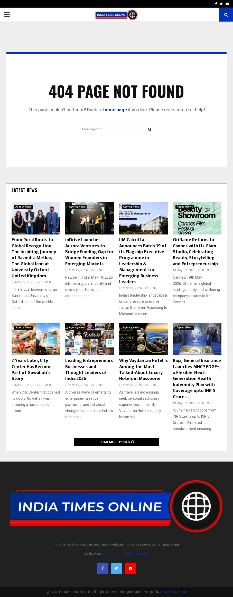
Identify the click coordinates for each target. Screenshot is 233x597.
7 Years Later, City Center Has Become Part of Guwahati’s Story (32, 370)
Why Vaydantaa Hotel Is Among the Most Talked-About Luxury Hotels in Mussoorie (143, 370)
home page (115, 109)
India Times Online (173, 592)
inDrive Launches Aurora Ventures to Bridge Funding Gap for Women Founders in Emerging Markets (89, 252)
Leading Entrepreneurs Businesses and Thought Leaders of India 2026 (89, 370)
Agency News (23, 206)
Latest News (24, 190)
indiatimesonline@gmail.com (126, 554)
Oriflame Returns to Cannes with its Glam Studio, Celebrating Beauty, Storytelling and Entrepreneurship (195, 252)
